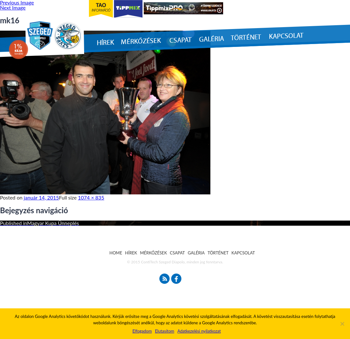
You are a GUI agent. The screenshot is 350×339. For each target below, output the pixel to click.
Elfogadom (142, 331)
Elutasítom (164, 331)
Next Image (13, 7)
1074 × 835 (91, 197)
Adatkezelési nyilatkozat (199, 331)
